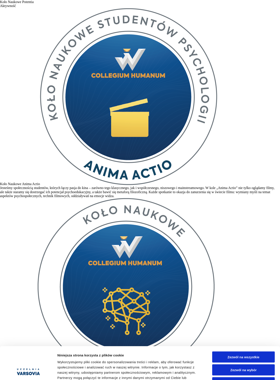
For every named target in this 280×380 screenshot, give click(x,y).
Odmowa (243, 352)
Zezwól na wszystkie (243, 326)
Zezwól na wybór (243, 339)
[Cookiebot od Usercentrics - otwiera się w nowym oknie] (28, 371)
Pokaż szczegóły (233, 371)
